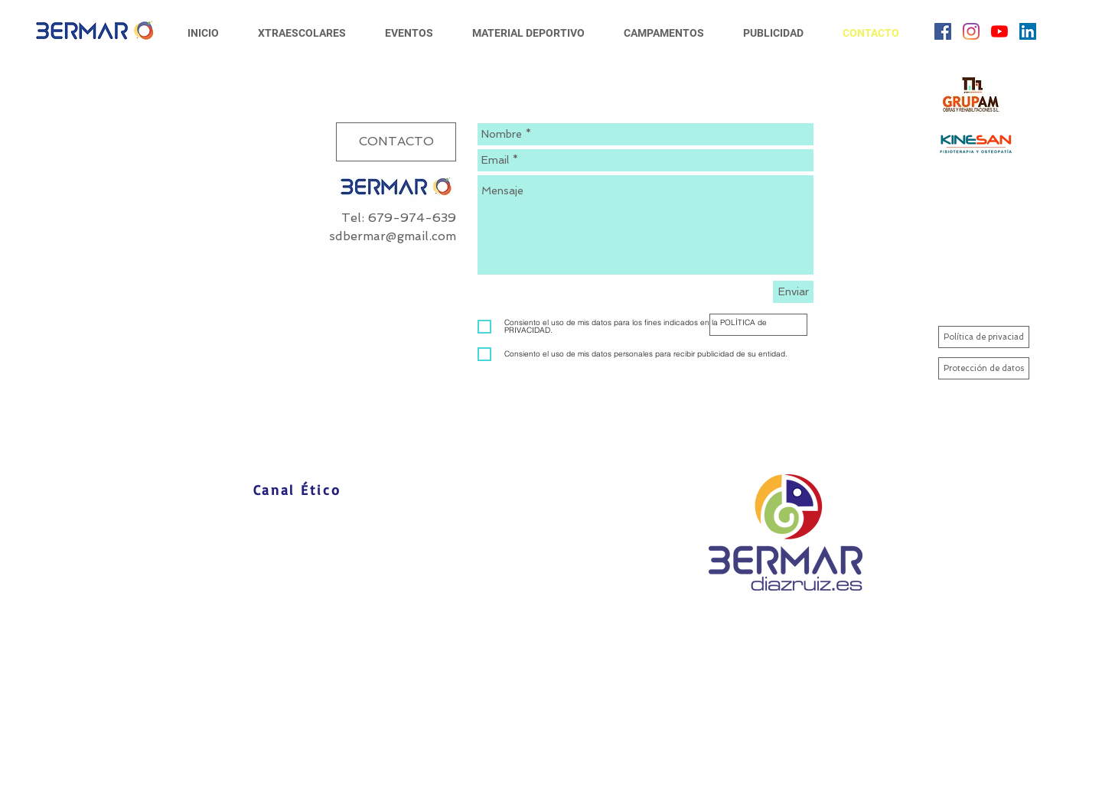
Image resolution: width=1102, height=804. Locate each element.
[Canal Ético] (297, 489)
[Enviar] (793, 292)
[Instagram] (971, 31)
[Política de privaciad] (983, 337)
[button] (396, 141)
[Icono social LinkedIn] (1027, 31)
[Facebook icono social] (942, 31)
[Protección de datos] (983, 368)
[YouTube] (999, 31)
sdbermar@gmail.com (392, 236)
